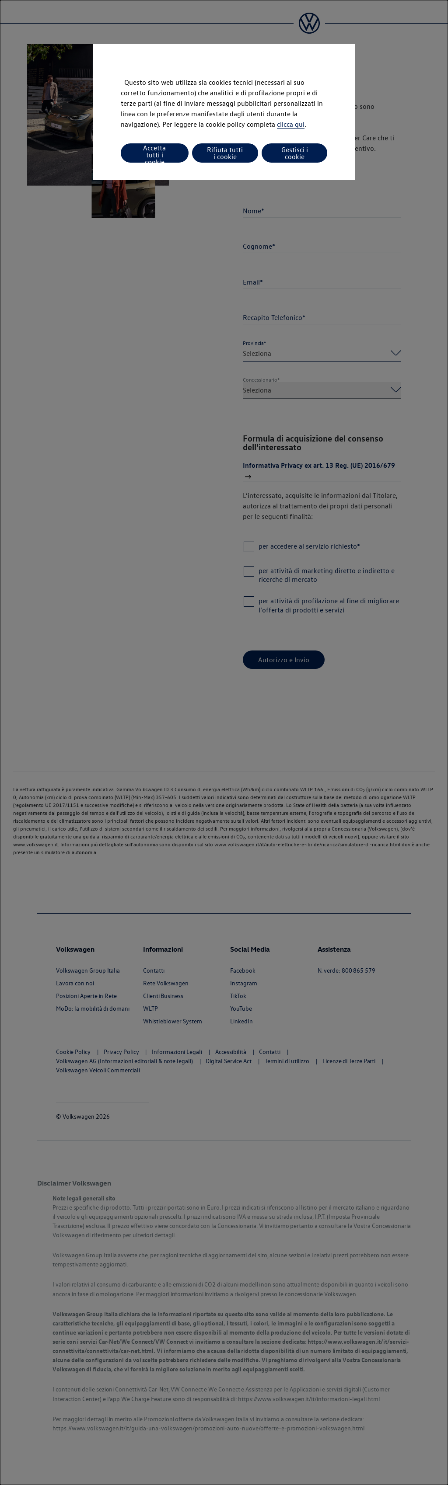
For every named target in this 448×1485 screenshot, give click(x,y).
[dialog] (224, 742)
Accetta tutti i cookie (154, 153)
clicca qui (290, 124)
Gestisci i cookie (294, 153)
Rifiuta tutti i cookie (225, 153)
